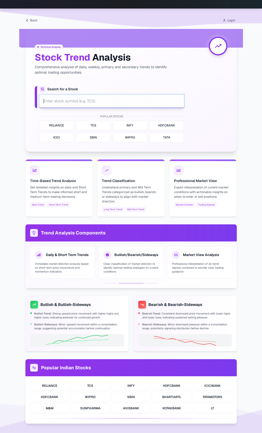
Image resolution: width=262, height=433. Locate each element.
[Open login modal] (229, 20)
